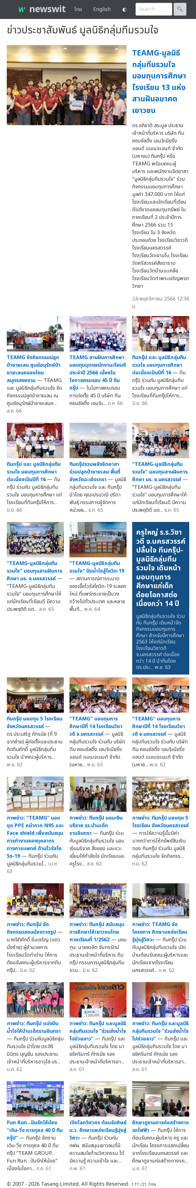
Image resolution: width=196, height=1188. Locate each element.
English (102, 9)
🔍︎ (180, 9)
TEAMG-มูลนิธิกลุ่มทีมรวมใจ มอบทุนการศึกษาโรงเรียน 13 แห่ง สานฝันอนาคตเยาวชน (159, 81)
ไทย (78, 9)
